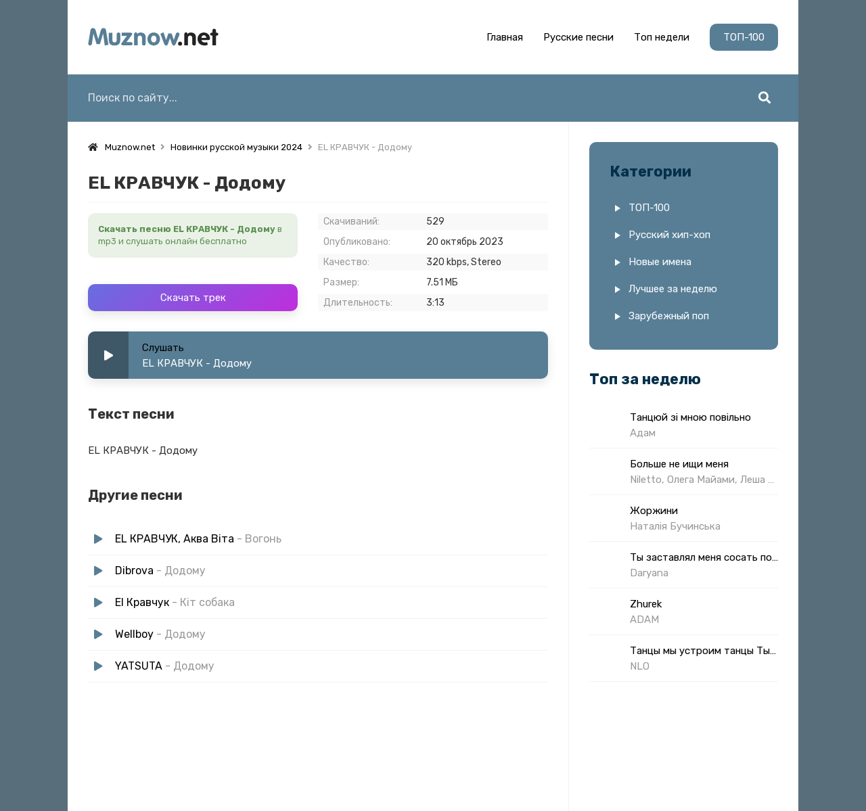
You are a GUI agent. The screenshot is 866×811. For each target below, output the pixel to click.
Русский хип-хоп (669, 235)
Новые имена (660, 262)
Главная (504, 37)
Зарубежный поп (669, 316)
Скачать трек (193, 298)
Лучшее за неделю (673, 289)
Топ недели (661, 37)
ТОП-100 (744, 37)
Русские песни (578, 37)
